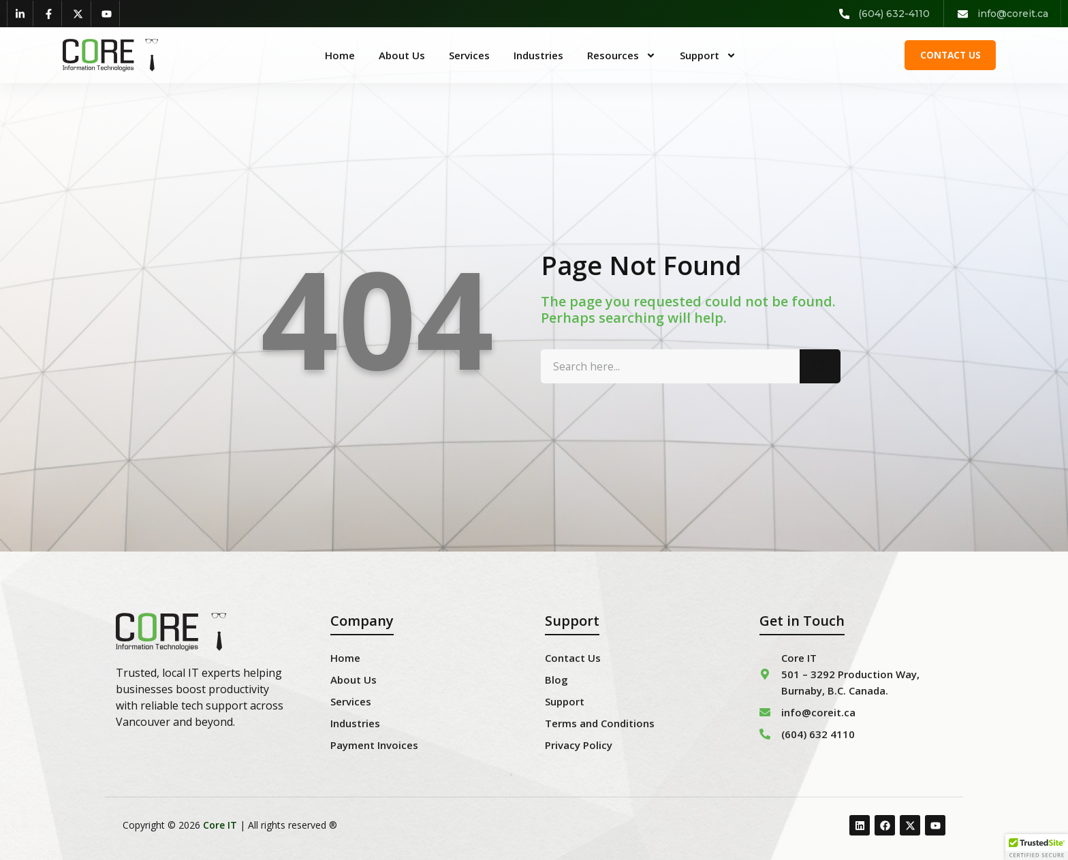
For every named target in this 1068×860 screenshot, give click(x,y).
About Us (402, 55)
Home (340, 55)
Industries (538, 55)
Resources (621, 55)
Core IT (220, 824)
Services (469, 55)
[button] (1036, 847)
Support (708, 55)
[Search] (820, 376)
